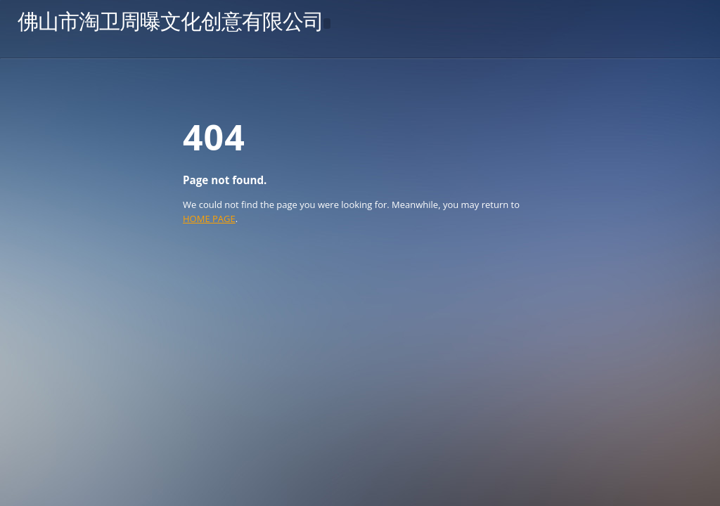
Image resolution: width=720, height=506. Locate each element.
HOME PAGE (209, 218)
